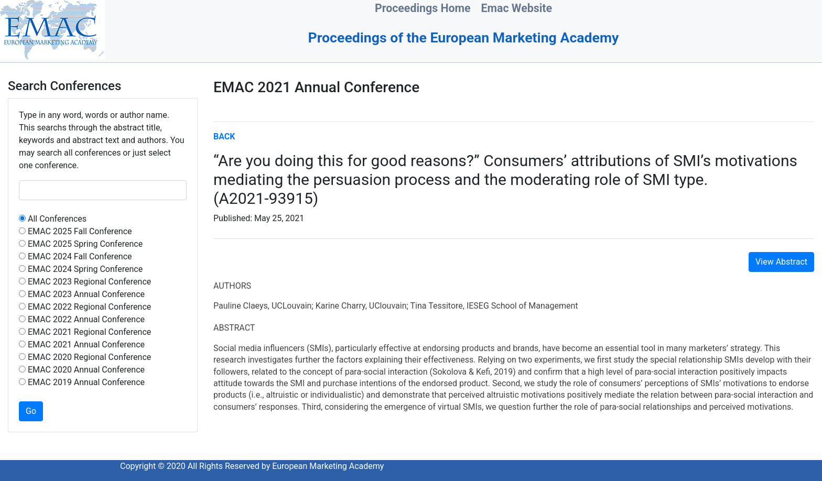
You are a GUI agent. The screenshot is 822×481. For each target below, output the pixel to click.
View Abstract (781, 262)
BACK (224, 136)
